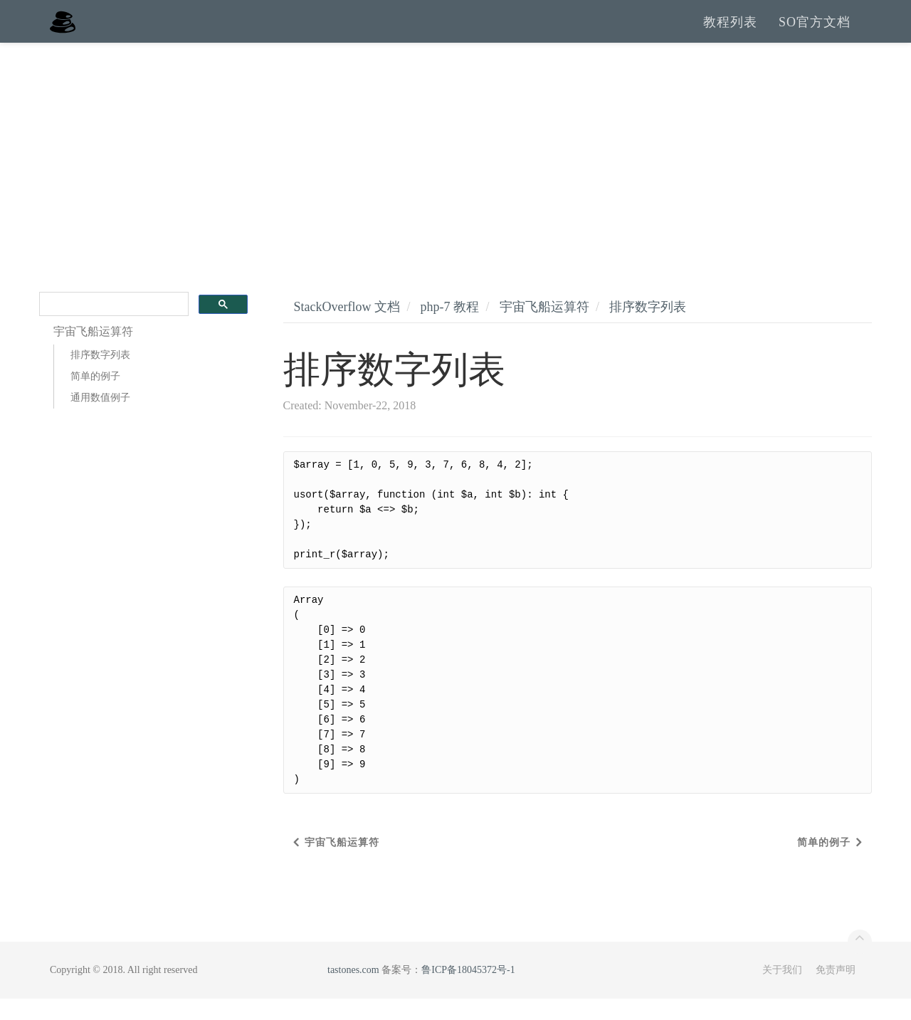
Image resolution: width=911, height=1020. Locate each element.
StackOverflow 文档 (347, 328)
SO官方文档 (815, 32)
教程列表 (730, 32)
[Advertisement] (455, 170)
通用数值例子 (100, 419)
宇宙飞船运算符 (544, 328)
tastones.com (353, 991)
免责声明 (835, 991)
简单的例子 (95, 397)
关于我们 (782, 991)
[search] (112, 325)
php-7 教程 (449, 328)
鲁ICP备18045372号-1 (468, 991)
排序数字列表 (100, 376)
